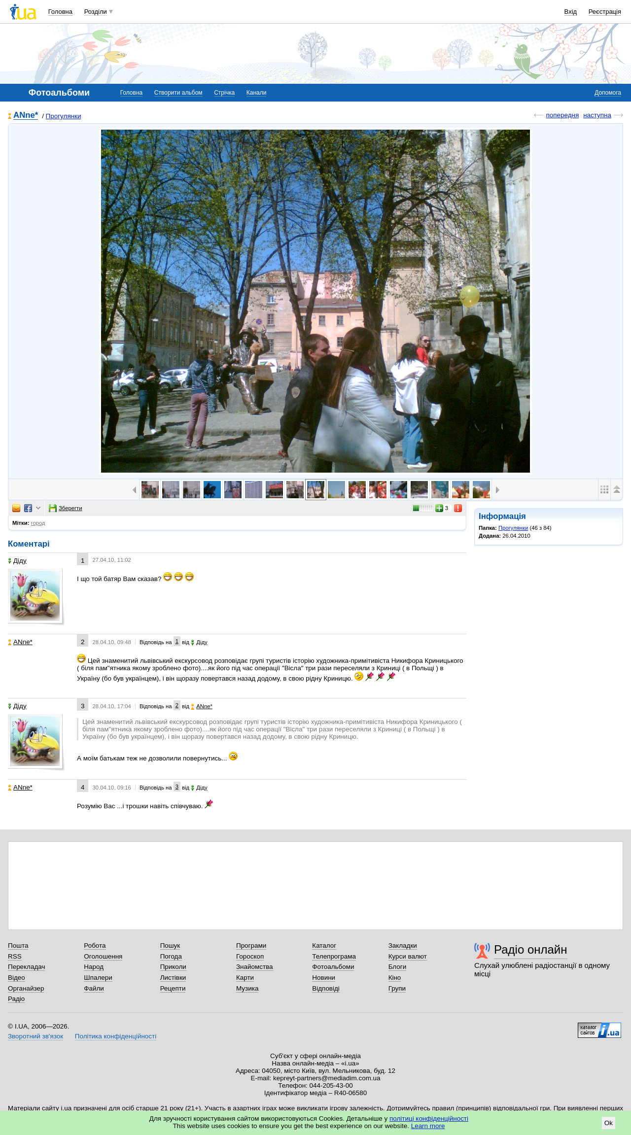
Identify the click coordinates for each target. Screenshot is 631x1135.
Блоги (397, 966)
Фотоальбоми (333, 966)
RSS (15, 956)
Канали (256, 92)
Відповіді (326, 988)
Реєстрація (605, 11)
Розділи (95, 11)
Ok (608, 1123)
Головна (60, 11)
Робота (94, 945)
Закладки (402, 945)
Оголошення (103, 956)
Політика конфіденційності (115, 1036)
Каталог (324, 945)
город (38, 523)
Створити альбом (178, 92)
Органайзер (26, 988)
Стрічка (224, 92)
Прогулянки (63, 116)
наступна (597, 115)
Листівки (173, 977)
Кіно (394, 977)
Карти (245, 977)
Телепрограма (334, 956)
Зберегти (65, 508)
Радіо (16, 998)
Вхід (570, 11)
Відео (16, 977)
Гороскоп (250, 956)
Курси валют (407, 956)
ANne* (25, 115)
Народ (94, 966)
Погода (171, 956)
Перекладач (26, 966)
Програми (251, 945)
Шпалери (98, 977)
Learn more (428, 1126)
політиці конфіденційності (428, 1118)
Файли (94, 988)
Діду (17, 560)
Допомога (608, 92)
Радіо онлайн (530, 949)
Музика (247, 988)
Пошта (18, 945)
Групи (397, 988)
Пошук (170, 945)
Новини (323, 977)
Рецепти (173, 988)
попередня (562, 115)
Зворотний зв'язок (35, 1036)
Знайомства (254, 966)
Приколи (173, 966)
